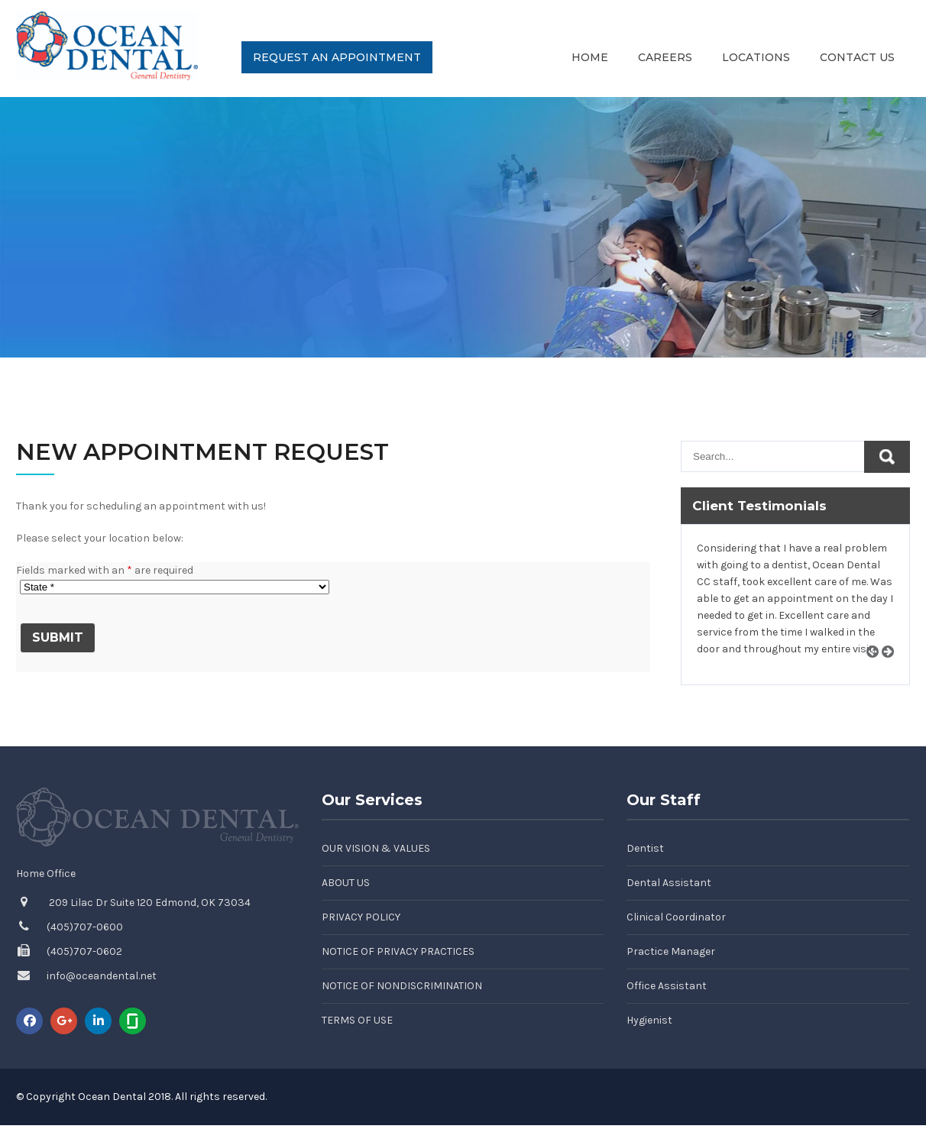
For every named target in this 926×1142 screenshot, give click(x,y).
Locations (756, 57)
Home (589, 57)
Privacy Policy (361, 917)
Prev (877, 668)
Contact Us (857, 57)
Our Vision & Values (376, 848)
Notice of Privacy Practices (398, 951)
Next (893, 668)
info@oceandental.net (102, 975)
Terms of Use (357, 1020)
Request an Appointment (337, 57)
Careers (665, 57)
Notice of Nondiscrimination (402, 985)
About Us (346, 882)
